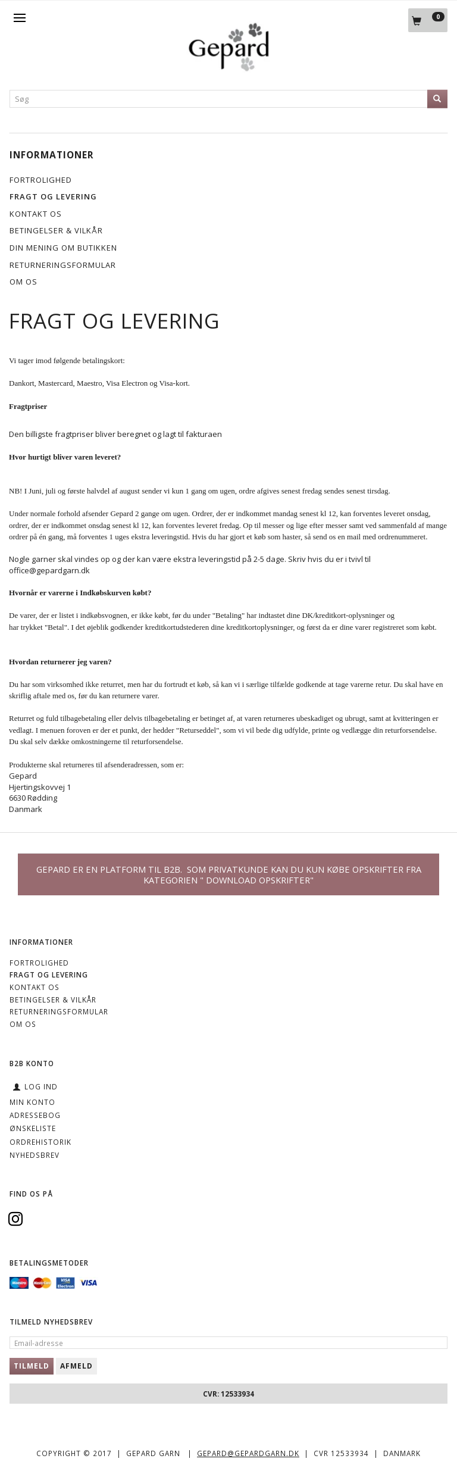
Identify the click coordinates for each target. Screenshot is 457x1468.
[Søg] (437, 99)
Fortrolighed (41, 179)
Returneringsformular (63, 265)
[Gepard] (228, 69)
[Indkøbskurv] (427, 20)
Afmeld (76, 1366)
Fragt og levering (53, 196)
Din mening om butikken (63, 247)
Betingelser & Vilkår (56, 230)
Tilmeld (31, 1366)
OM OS (23, 281)
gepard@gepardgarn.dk (248, 1453)
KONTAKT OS (36, 213)
